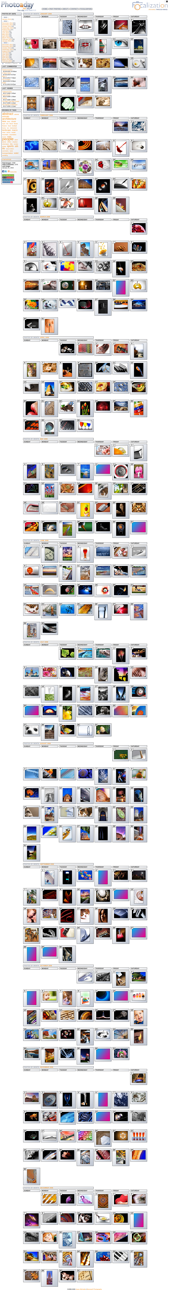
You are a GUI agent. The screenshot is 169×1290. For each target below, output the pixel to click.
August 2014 (6, 29)
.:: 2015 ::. (5, 17)
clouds (13, 121)
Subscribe (12, 172)
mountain (5, 134)
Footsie (4, 98)
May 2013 (5, 56)
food (9, 126)
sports (10, 146)
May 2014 (5, 34)
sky (11, 144)
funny (4, 128)
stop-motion (10, 149)
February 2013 (7, 61)
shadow (14, 142)
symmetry (5, 151)
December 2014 (7, 23)
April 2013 (5, 57)
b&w (4, 121)
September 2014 (7, 28)
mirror (8, 132)
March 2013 (6, 59)
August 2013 (6, 51)
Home (45, 9)
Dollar (4, 83)
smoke (16, 144)
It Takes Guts (6, 73)
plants (4, 142)
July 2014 (5, 31)
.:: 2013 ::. (5, 43)
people (8, 139)
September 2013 (7, 49)
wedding (5, 155)
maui (3, 132)
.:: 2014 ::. (5, 21)
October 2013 (6, 48)
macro (15, 130)
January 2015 (6, 19)
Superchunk (6, 95)
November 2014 (7, 25)
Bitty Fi (4, 76)
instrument (13, 128)
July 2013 (5, 53)
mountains (12, 134)
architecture (9, 118)
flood (11, 123)
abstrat (16, 114)
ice (8, 128)
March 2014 (6, 37)
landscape (6, 130)
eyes (3, 123)
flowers (4, 126)
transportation (7, 153)
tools (11, 151)
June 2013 (5, 54)
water (16, 153)
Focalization (85, 9)
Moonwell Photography (94, 1289)
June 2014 (5, 33)
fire (7, 123)
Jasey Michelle (81, 1289)
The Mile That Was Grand (10, 101)
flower (16, 123)
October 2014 (6, 26)
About (65, 9)
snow (4, 146)
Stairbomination (7, 70)
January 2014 (6, 41)
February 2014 (7, 39)
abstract (7, 114)
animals (5, 116)
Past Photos (55, 9)
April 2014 (5, 36)
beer (8, 121)
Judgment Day (7, 91)
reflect (9, 142)
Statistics (6, 159)
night (9, 137)
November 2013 (7, 46)
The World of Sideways (9, 104)
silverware (5, 144)
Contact (74, 9)
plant (16, 140)
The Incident (6, 79)
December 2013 (7, 44)
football (14, 126)
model (13, 132)
